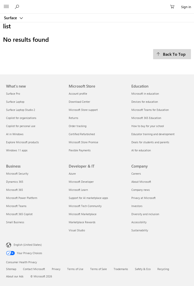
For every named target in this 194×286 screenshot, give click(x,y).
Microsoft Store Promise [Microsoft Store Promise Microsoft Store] (83, 142)
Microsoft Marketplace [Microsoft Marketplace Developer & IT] (82, 214)
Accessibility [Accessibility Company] (139, 222)
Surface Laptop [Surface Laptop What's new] (15, 102)
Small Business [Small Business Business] (15, 222)
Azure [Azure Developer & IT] (72, 173)
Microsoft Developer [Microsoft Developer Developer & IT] (81, 181)
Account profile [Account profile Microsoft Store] (78, 93)
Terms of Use (75, 269)
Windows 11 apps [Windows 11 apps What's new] (17, 150)
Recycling (163, 269)
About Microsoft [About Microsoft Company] (141, 181)
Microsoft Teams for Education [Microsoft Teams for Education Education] (150, 110)
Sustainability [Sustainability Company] (139, 230)
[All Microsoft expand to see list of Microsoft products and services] (6, 7)
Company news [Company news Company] (140, 190)
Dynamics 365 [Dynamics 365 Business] (14, 181)
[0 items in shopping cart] (174, 7)
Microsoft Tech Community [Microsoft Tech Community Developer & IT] (85, 206)
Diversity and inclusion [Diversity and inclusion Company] (145, 214)
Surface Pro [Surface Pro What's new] (13, 93)
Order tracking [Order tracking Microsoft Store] (77, 126)
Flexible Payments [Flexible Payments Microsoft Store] (80, 150)
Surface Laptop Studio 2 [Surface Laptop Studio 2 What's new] (20, 110)
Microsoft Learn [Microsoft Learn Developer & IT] (78, 190)
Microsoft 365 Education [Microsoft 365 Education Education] (146, 118)
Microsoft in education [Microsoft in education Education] (145, 93)
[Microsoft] (96, 4)
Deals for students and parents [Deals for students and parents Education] (150, 142)
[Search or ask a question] (17, 7)
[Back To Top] (172, 54)
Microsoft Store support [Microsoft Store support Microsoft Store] (83, 110)
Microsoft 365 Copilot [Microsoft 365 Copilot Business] (19, 214)
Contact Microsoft (34, 269)
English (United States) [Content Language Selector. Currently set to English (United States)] (28, 244)
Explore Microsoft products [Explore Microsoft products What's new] (22, 142)
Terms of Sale (98, 269)
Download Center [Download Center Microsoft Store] (79, 102)
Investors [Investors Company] (136, 206)
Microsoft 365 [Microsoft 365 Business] (14, 190)
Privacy (56, 269)
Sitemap (11, 269)
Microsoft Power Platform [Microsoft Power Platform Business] (21, 198)
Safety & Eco (143, 269)
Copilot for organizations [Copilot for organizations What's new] (21, 118)
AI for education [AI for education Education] (141, 150)
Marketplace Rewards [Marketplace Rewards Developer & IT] (82, 222)
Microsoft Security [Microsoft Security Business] (17, 173)
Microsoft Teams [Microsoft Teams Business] (16, 206)
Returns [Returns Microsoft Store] (73, 118)
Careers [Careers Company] (136, 173)
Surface (11, 17)
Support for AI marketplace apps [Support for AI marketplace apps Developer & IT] (88, 198)
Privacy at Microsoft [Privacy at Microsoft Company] (143, 198)
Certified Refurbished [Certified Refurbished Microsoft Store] (82, 134)
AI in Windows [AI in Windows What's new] (14, 134)
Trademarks (121, 269)
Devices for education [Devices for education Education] (144, 102)
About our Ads (14, 276)
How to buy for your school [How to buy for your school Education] (147, 126)
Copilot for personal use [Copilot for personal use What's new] (20, 126)
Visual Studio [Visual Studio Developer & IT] (77, 230)
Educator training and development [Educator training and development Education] (153, 134)
